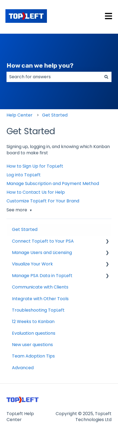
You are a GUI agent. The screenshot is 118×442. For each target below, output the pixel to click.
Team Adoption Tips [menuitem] (33, 356)
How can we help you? (40, 65)
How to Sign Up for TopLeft (35, 166)
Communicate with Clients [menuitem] (40, 287)
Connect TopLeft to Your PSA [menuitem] (43, 241)
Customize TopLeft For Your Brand (43, 201)
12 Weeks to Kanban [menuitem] (33, 321)
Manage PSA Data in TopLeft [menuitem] (42, 275)
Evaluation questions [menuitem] (33, 333)
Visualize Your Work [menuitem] (32, 264)
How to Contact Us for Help (36, 192)
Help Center (20, 115)
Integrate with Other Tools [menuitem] (40, 299)
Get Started (55, 115)
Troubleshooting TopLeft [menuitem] (38, 310)
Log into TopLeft (24, 175)
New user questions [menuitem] (32, 344)
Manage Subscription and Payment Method (53, 183)
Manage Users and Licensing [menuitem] (42, 252)
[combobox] (54, 77)
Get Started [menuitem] (24, 229)
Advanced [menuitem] (23, 368)
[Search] (106, 77)
